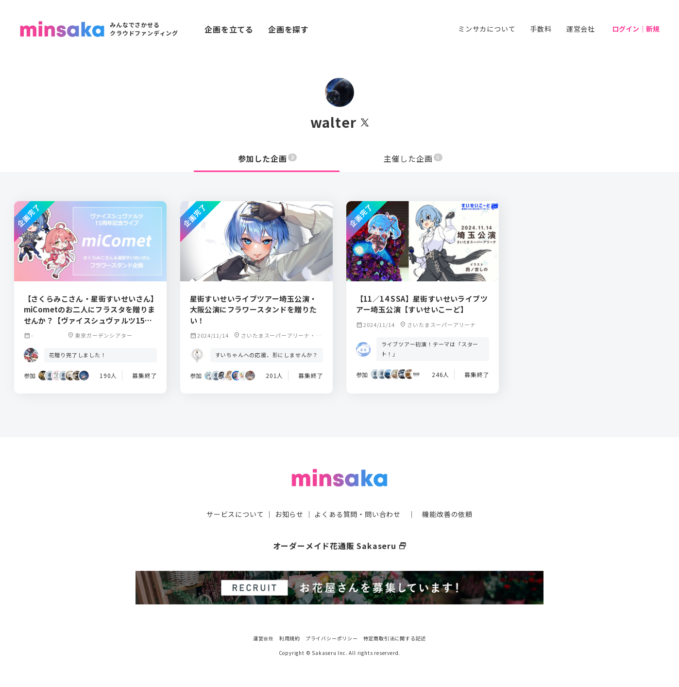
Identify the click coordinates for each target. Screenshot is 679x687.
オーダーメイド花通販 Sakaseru (340, 545)
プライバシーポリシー (332, 638)
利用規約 (289, 638)
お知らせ (289, 514)
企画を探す (288, 29)
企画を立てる (229, 29)
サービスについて (235, 514)
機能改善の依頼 (447, 514)
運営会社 (580, 29)
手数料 (540, 29)
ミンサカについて (486, 29)
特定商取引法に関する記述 (394, 638)
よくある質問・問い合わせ (357, 514)
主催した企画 (413, 158)
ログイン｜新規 (636, 29)
